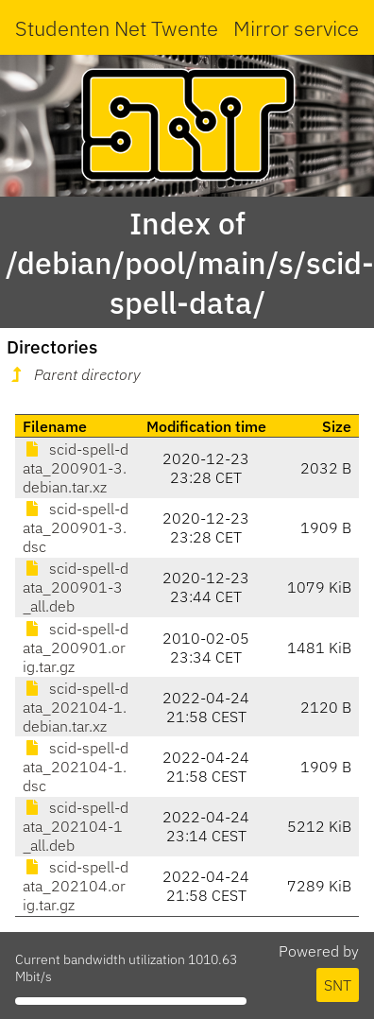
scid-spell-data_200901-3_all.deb (75, 587)
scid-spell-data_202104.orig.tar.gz (75, 885)
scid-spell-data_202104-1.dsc (75, 766)
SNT (337, 985)
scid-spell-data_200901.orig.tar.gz (75, 647)
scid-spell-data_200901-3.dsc (75, 527)
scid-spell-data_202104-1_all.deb (75, 826)
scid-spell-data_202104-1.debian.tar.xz (75, 707)
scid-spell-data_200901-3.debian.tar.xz (75, 468)
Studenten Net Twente (116, 28)
